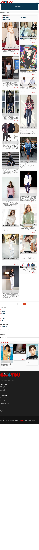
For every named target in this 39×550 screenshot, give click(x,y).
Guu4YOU (2, 12)
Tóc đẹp (2, 399)
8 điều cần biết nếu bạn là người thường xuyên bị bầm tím (19, 352)
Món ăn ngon (4, 402)
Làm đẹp (3, 309)
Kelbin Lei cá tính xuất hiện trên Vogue (9, 167)
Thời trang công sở (6, 19)
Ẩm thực (3, 313)
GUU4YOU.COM (21, 420)
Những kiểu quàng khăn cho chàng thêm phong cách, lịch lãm (27, 267)
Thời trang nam (6, 17)
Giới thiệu (2, 418)
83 (18, 304)
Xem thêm (16, 53)
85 (24, 304)
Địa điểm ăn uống (5, 403)
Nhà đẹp (3, 311)
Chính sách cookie (13, 418)
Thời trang (7, 12)
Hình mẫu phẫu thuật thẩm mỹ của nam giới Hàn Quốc (32, 359)
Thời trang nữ (23, 17)
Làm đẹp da (3, 400)
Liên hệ (6, 418)
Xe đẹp (2, 315)
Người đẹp (3, 318)
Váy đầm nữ (3, 397)
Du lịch (2, 320)
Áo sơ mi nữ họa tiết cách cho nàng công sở (27, 127)
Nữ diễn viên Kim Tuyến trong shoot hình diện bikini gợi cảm (6, 361)
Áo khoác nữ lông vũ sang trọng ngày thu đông (28, 36)
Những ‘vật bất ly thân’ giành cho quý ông (10, 79)
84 (21, 304)
